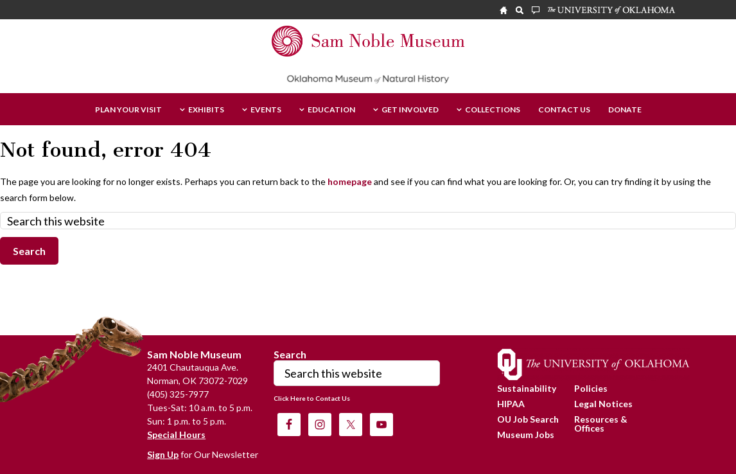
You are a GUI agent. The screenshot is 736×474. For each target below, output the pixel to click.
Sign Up (163, 454)
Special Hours (176, 434)
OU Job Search (528, 419)
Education (331, 110)
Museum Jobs (525, 434)
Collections (492, 110)
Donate (625, 110)
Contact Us (564, 110)
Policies (591, 388)
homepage (350, 181)
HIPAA (511, 403)
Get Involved (410, 110)
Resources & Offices (600, 424)
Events (265, 110)
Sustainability (526, 388)
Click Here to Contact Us (312, 398)
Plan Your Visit (128, 110)
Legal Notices (603, 403)
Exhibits (206, 110)
